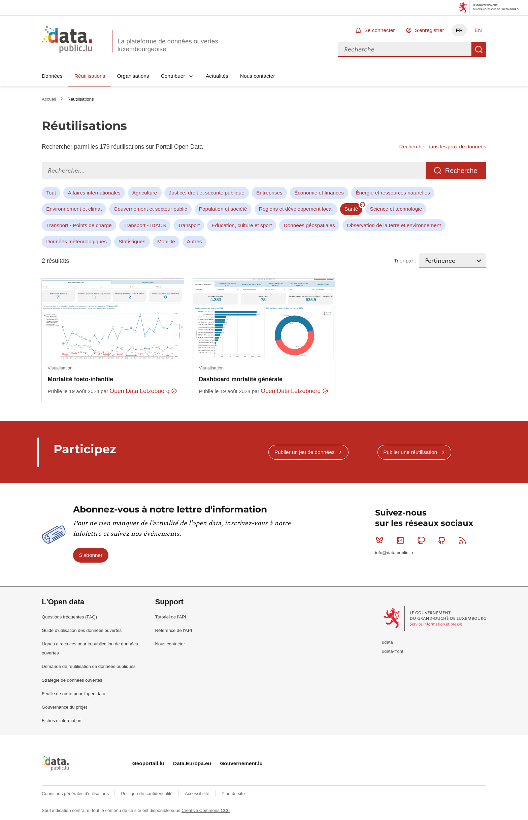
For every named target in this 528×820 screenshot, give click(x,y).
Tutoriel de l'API (170, 616)
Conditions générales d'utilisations (76, 793)
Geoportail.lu (148, 763)
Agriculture (144, 192)
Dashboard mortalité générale (240, 379)
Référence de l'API (173, 630)
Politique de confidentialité (147, 793)
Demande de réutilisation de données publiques (89, 666)
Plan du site (233, 793)
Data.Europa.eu (192, 763)
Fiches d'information (61, 720)
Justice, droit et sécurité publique (206, 192)
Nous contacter (257, 76)
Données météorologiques (76, 241)
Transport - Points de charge (78, 225)
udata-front (392, 651)
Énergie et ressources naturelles (393, 192)
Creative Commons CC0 (206, 810)
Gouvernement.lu (241, 763)
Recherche (478, 49)
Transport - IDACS (145, 225)
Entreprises (269, 192)
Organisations (133, 76)
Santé (351, 209)
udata (387, 642)
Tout (51, 192)
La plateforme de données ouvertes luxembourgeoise (168, 45)
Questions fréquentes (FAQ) (69, 616)
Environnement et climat (74, 209)
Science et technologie (396, 209)
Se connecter (379, 30)
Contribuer (173, 76)
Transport (189, 225)
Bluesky (381, 540)
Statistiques (132, 241)
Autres (194, 241)
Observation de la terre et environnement (394, 225)
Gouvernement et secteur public (150, 209)
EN (478, 30)
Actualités (217, 76)
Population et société (223, 209)
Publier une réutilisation (410, 452)
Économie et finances (319, 192)
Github (443, 540)
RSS (464, 540)
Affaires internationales (94, 192)
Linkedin (402, 540)
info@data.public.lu (394, 552)
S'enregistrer (429, 30)
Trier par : (405, 260)
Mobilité (166, 241)
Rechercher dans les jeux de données (442, 146)
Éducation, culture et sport (241, 225)
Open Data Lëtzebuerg (143, 391)
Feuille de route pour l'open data (73, 693)
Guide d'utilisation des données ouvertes (82, 630)
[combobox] (404, 49)
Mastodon (422, 540)
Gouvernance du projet (64, 707)
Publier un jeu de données (304, 452)
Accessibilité (197, 793)
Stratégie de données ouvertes (72, 680)
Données (52, 76)
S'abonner (91, 555)
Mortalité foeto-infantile (80, 379)
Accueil (49, 99)
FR (459, 30)
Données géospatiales (309, 225)
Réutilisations (89, 76)
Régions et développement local (296, 209)
